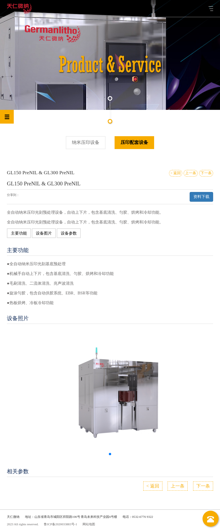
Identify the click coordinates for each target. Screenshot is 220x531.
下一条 (206, 173)
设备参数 (69, 233)
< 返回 (175, 173)
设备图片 (44, 233)
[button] (110, 454)
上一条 (190, 173)
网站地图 (88, 524)
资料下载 (201, 197)
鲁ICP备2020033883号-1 (60, 524)
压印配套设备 (134, 142)
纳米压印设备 (85, 142)
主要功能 (19, 233)
